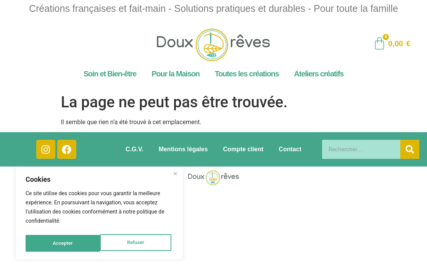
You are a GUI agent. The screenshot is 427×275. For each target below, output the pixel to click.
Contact (290, 149)
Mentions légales (183, 149)
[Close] (175, 176)
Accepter (136, 243)
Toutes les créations (247, 74)
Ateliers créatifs (319, 74)
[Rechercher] (409, 149)
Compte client (243, 149)
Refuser (61, 243)
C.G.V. (134, 149)
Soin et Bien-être (110, 74)
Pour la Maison (175, 74)
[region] (99, 215)
